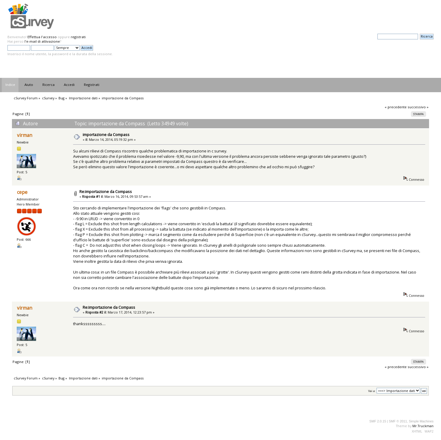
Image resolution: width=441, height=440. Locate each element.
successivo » (418, 107)
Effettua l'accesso (42, 37)
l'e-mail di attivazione (42, 41)
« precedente (396, 107)
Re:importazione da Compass (105, 191)
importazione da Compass (106, 134)
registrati (78, 37)
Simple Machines (421, 421)
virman (24, 135)
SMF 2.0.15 (377, 421)
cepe (22, 192)
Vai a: (372, 391)
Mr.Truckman (423, 426)
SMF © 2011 (398, 421)
